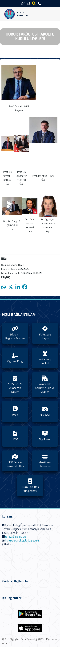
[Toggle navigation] (50, 14)
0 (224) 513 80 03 (15, 536)
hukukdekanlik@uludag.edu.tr (22, 540)
